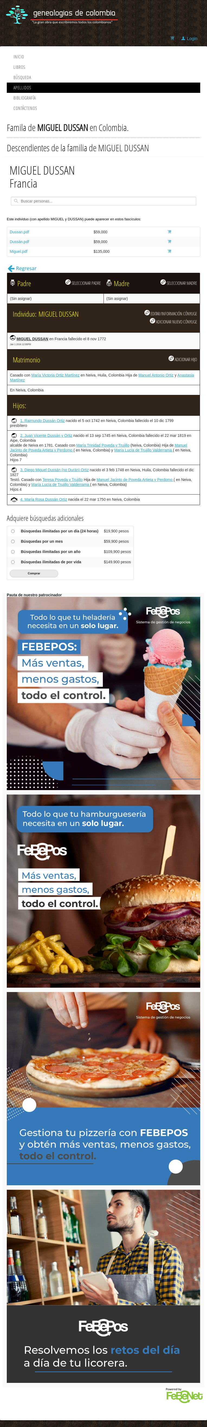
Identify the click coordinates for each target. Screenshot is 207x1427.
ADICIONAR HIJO (183, 359)
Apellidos (22, 88)
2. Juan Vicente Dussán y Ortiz (46, 435)
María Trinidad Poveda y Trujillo (102, 445)
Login (192, 38)
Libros (19, 67)
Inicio (19, 57)
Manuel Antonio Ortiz (156, 375)
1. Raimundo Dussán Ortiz (42, 420)
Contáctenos (25, 108)
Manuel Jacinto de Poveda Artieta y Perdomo (135, 479)
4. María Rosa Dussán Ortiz (43, 499)
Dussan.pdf (19, 232)
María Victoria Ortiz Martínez (55, 375)
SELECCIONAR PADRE (83, 282)
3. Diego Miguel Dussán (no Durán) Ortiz (54, 470)
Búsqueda (22, 77)
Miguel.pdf (18, 251)
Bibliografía (25, 98)
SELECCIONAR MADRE (178, 282)
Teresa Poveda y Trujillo (63, 479)
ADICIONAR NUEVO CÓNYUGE (173, 321)
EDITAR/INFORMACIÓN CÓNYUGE (170, 313)
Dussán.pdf (19, 242)
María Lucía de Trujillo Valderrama (143, 450)
